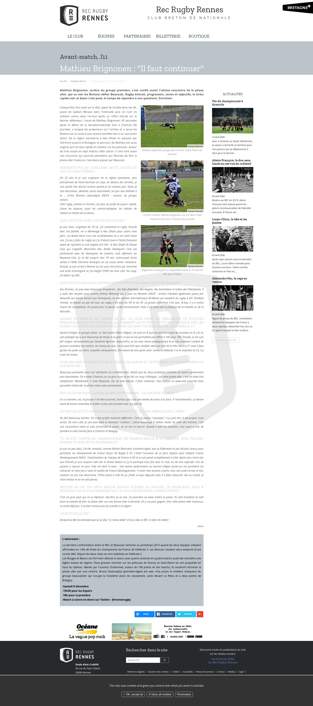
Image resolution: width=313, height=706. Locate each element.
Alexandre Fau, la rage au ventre (229, 280)
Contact (221, 671)
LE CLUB (75, 36)
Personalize (184, 694)
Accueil (63, 81)
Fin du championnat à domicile (227, 102)
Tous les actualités (225, 340)
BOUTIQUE (199, 36)
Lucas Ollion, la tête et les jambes (229, 221)
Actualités (188, 671)
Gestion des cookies (158, 671)
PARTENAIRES (137, 36)
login (241, 671)
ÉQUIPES (106, 36)
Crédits (175, 671)
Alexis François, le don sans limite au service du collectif (231, 162)
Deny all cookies (160, 694)
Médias (232, 671)
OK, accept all (133, 694)
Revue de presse (204, 671)
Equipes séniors (79, 81)
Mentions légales (136, 671)
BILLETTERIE (168, 36)
